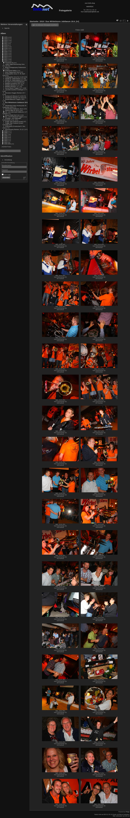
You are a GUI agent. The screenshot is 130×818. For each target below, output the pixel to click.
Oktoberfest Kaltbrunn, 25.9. (14, 109)
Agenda (7, 28)
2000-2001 (7, 144)
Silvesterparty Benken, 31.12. (14, 129)
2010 (5, 61)
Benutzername (6, 165)
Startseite (34, 21)
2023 (5, 40)
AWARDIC (89, 6)
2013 (5, 56)
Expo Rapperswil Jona (12, 72)
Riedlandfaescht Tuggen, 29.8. (15, 99)
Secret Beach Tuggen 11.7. (14, 88)
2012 (5, 58)
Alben (3, 33)
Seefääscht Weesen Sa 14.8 (14, 97)
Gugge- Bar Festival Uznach (14, 121)
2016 (5, 51)
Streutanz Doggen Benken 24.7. (15, 93)
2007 (5, 134)
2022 (5, 42)
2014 (5, 54)
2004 (5, 139)
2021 (5, 43)
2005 (5, 137)
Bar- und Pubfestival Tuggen (14, 116)
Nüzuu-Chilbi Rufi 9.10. (12, 115)
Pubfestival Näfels (11, 70)
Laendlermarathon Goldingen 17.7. (16, 89)
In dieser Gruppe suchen (46, 25)
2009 (5, 131)
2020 (5, 45)
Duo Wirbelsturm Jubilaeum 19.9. (16, 102)
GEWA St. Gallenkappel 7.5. (14, 78)
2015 (5, 53)
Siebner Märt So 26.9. (12, 110)
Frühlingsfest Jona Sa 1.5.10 (14, 77)
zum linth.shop (90, 3)
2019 (5, 46)
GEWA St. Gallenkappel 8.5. (14, 80)
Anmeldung (8, 160)
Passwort (5, 170)
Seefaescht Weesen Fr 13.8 (14, 96)
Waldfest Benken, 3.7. (12, 86)
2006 (5, 136)
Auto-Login (6, 174)
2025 (5, 37)
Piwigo (128, 811)
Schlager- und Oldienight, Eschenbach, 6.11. (12, 119)
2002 (5, 142)
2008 (5, 132)
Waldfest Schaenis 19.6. (12, 83)
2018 (5, 48)
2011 (5, 59)
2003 (5, 140)
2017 (5, 50)
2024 (5, 39)
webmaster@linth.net (91, 12)
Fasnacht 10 (9, 62)
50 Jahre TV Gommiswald (13, 81)
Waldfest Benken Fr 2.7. (12, 85)
